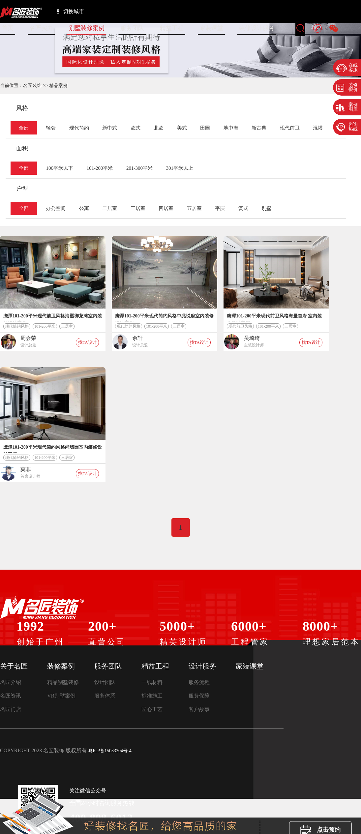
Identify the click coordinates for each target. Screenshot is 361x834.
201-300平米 (139, 168)
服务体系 (104, 696)
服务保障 (199, 696)
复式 (243, 208)
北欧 (159, 128)
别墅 (266, 208)
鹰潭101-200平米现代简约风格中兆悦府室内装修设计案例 (164, 317)
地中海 (231, 128)
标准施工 (152, 696)
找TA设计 (87, 342)
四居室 (166, 208)
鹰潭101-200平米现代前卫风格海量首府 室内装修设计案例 (274, 317)
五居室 (194, 208)
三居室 (138, 208)
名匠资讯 (10, 696)
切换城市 (70, 11)
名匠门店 (10, 709)
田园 (205, 128)
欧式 (135, 128)
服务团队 (132, 28)
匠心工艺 (152, 709)
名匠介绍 (10, 682)
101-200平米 (99, 168)
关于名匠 (14, 666)
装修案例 (61, 666)
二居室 (109, 208)
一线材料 (152, 682)
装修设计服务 (257, 28)
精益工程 (172, 28)
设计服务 (202, 666)
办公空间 (56, 208)
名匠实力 (41, 28)
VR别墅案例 (61, 696)
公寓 (84, 208)
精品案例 (58, 85)
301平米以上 (179, 168)
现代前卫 (290, 128)
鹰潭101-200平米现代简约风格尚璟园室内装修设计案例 (52, 449)
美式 (182, 128)
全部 (24, 128)
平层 (220, 208)
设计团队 (104, 682)
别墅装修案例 (87, 28)
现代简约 (79, 128)
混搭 (318, 128)
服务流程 (199, 682)
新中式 (109, 128)
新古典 (259, 128)
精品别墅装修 (63, 682)
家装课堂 (211, 28)
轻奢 (51, 128)
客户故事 (199, 709)
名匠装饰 (32, 85)
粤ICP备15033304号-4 (109, 750)
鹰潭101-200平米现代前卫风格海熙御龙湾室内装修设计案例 (52, 317)
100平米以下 (59, 168)
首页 (8, 28)
